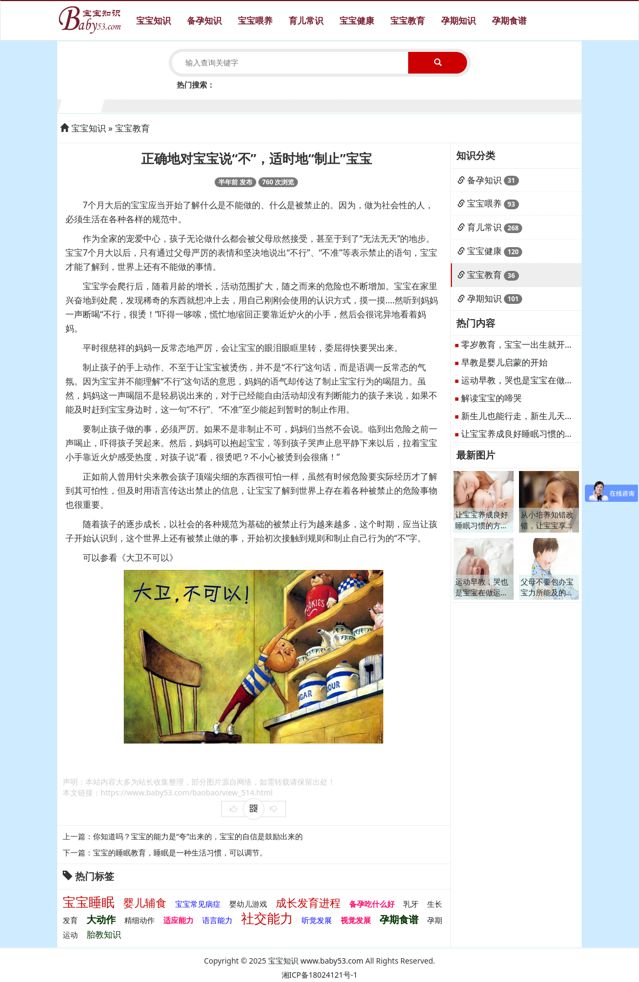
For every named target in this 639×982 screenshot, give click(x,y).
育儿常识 (306, 20)
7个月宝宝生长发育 (341, 104)
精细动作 (139, 920)
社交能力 (267, 918)
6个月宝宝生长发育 (298, 104)
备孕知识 (204, 20)
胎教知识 (103, 934)
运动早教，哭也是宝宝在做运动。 (526, 380)
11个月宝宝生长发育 (514, 104)
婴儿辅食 (145, 902)
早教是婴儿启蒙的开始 (504, 362)
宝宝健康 (357, 20)
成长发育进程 (308, 902)
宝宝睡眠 (89, 902)
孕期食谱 (509, 20)
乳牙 (410, 904)
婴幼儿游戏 (248, 904)
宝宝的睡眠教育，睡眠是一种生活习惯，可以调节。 (180, 852)
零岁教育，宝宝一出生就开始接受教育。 (539, 344)
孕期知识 (458, 20)
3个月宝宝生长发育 (168, 104)
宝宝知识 (153, 20)
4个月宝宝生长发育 (212, 104)
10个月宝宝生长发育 (471, 104)
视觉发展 (356, 920)
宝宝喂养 (255, 20)
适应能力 (178, 920)
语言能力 (217, 920)
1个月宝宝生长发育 (82, 104)
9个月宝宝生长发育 (428, 104)
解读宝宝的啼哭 (491, 398)
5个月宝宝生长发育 (255, 104)
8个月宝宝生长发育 (385, 104)
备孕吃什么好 (372, 904)
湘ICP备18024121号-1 (320, 975)
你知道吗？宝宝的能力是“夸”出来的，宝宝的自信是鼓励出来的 (198, 836)
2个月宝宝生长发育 (125, 104)
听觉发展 (317, 920)
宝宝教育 (407, 20)
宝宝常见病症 (198, 904)
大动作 (101, 919)
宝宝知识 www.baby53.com (315, 961)
